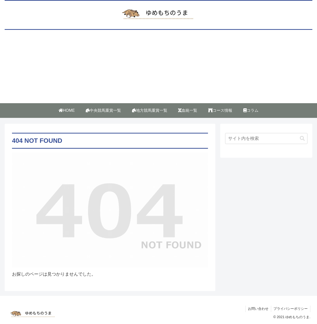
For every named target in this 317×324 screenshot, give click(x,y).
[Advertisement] (158, 66)
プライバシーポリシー (290, 309)
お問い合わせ (258, 309)
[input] (266, 138)
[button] (302, 138)
